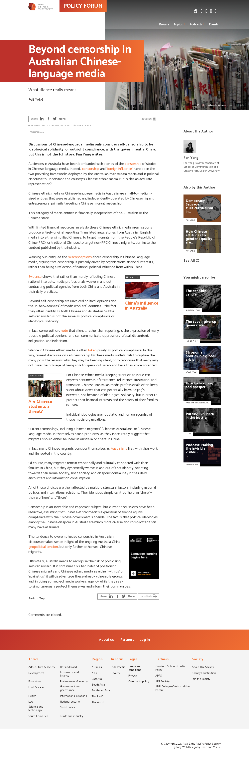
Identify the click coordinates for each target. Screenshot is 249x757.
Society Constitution (204, 674)
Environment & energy (74, 682)
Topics (178, 24)
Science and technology (35, 709)
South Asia (98, 685)
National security (70, 702)
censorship (133, 164)
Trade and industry (71, 717)
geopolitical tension (43, 547)
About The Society (203, 668)
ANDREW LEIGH (193, 310)
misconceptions (80, 257)
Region (97, 659)
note (64, 331)
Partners (127, 640)
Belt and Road (68, 668)
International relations (73, 696)
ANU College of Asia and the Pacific (172, 688)
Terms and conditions (134, 668)
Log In (144, 640)
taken (92, 350)
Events (214, 24)
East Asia (97, 679)
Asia (89, 125)
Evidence (35, 277)
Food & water (36, 688)
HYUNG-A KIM (192, 341)
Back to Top (36, 598)
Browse (164, 24)
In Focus (117, 659)
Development (36, 674)
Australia (80, 125)
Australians (119, 449)
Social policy (67, 125)
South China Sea (38, 717)
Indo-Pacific (118, 668)
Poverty (115, 674)
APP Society (162, 682)
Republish (148, 119)
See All (189, 261)
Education (34, 682)
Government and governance (43, 125)
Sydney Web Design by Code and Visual (197, 747)
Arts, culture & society (41, 668)
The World (98, 703)
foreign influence (119, 169)
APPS (158, 676)
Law (30, 702)
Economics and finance (69, 674)
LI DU (188, 433)
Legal (132, 659)
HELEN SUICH (192, 464)
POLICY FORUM (102, 13)
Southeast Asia (101, 691)
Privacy (132, 676)
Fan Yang (35, 99)
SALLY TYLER (191, 372)
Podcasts (196, 24)
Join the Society (201, 679)
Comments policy (138, 682)
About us (106, 640)
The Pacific (98, 697)
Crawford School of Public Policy (170, 668)
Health (32, 696)
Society (197, 659)
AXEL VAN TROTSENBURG (197, 402)
